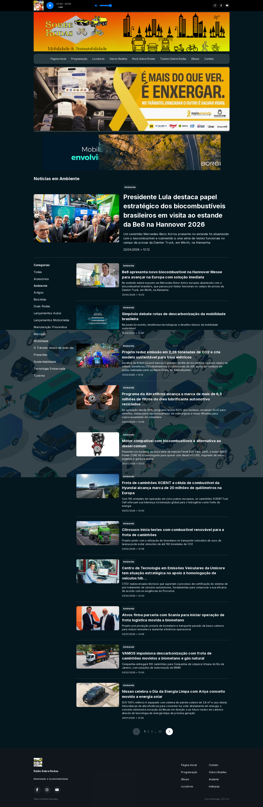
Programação (79, 58)
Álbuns (195, 58)
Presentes (41, 355)
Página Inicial (58, 58)
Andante (214, 779)
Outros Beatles (118, 58)
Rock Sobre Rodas (143, 58)
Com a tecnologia (217, 799)
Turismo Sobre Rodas (173, 58)
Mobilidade (41, 341)
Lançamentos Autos (47, 313)
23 (159, 731)
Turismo (39, 375)
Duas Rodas (42, 306)
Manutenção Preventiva (50, 327)
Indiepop (214, 786)
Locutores (98, 58)
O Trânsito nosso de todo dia (54, 348)
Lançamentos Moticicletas (51, 320)
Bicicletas (40, 299)
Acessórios (41, 279)
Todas (38, 272)
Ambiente (41, 285)
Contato (209, 58)
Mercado (40, 334)
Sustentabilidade (45, 361)
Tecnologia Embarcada (49, 368)
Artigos (38, 292)
